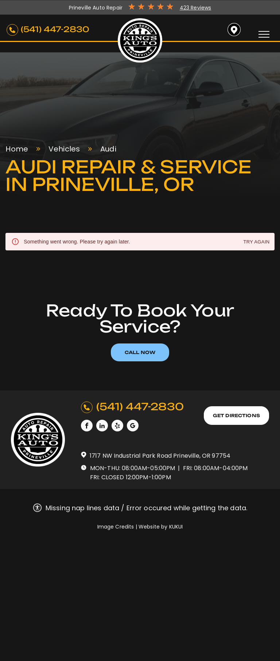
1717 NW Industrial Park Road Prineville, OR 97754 (160, 455)
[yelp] (117, 426)
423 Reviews (195, 7)
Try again (256, 242)
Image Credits (115, 526)
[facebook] (87, 426)
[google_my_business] (133, 426)
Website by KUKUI (161, 526)
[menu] (263, 34)
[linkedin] (102, 426)
